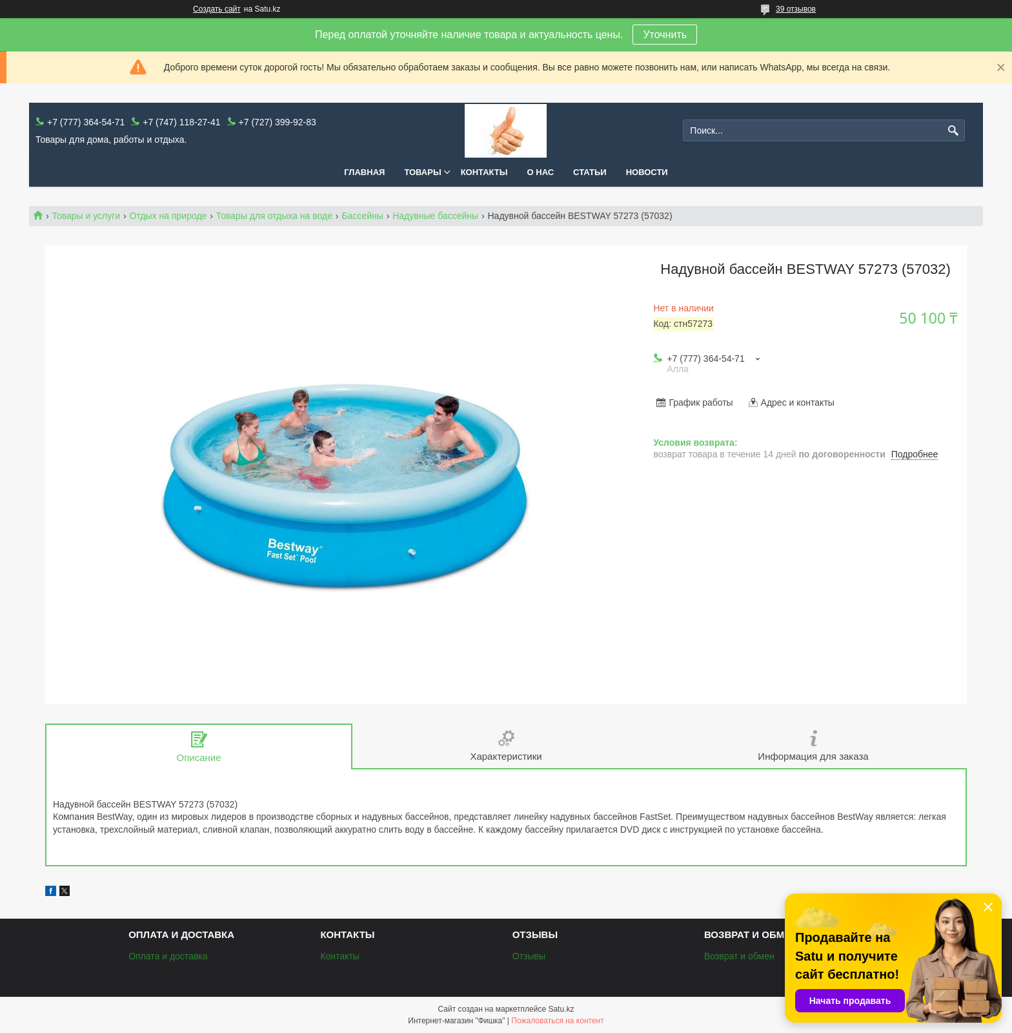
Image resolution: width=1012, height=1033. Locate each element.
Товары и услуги (86, 216)
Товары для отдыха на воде (274, 216)
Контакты (484, 172)
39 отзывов (796, 9)
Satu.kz (561, 1009)
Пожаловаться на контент (557, 1020)
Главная (364, 172)
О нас (540, 172)
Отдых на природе (168, 216)
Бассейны (362, 216)
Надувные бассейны (435, 216)
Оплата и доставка (167, 956)
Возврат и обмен (739, 956)
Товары (422, 172)
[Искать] (954, 131)
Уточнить (665, 34)
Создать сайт (217, 9)
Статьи (590, 172)
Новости (647, 172)
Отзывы (528, 956)
